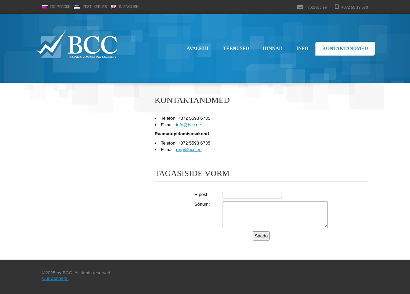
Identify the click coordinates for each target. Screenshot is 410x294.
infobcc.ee (188, 124)
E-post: (201, 194)
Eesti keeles (94, 7)
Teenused (236, 48)
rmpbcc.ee (189, 149)
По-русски (60, 7)
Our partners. (55, 278)
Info (302, 48)
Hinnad (273, 48)
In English (129, 7)
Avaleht (198, 48)
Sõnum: (202, 204)
